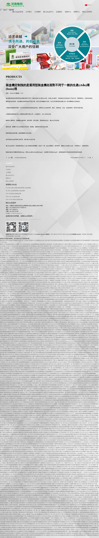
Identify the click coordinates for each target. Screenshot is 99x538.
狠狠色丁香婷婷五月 (89, 438)
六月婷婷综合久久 (44, 499)
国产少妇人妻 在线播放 (35, 514)
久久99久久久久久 (74, 320)
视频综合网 (22, 269)
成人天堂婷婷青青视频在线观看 (43, 504)
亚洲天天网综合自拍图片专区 (54, 358)
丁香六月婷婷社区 (7, 432)
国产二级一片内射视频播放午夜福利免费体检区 (80, 476)
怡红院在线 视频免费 (6, 457)
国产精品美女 (8, 368)
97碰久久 (6, 267)
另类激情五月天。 (56, 425)
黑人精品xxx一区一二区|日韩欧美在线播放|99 (30, 392)
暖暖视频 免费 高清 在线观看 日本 (39, 413)
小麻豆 (88, 506)
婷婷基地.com (41, 339)
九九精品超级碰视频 (92, 466)
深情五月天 (12, 381)
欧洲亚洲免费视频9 (14, 387)
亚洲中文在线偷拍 (91, 409)
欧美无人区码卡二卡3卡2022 (40, 516)
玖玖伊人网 (18, 322)
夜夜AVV (96, 364)
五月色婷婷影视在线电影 (36, 362)
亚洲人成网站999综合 (31, 248)
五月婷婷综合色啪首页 (91, 341)
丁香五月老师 (70, 428)
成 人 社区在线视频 (41, 497)
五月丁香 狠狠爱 (23, 482)
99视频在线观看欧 (36, 394)
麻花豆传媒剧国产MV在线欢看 (56, 333)
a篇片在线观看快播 (9, 352)
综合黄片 (13, 461)
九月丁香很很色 (12, 282)
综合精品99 (36, 348)
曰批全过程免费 (59, 299)
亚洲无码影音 (91, 356)
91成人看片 (73, 426)
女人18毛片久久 (71, 312)
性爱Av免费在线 (21, 442)
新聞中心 (77, 12)
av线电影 (17, 305)
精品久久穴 (83, 314)
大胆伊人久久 (70, 350)
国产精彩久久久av (74, 267)
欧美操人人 (80, 438)
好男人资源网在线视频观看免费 (18, 263)
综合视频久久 (66, 250)
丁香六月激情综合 (11, 520)
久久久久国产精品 (93, 480)
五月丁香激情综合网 (11, 257)
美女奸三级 (57, 406)
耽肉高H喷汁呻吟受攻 (71, 291)
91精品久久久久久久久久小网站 (83, 432)
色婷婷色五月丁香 (27, 343)
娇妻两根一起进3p (20, 265)
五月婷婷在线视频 (27, 398)
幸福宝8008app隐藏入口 (51, 272)
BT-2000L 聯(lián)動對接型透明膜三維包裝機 (18, 188)
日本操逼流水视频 (8, 400)
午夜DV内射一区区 (54, 286)
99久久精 (20, 463)
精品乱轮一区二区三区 (74, 430)
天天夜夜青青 (16, 413)
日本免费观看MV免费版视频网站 (39, 423)
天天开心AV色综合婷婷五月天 (83, 518)
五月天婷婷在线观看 (61, 305)
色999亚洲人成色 (81, 318)
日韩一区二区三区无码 (60, 445)
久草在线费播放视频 (23, 430)
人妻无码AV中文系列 (23, 512)
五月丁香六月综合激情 (20, 438)
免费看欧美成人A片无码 (70, 440)
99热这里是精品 (46, 345)
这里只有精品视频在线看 (80, 316)
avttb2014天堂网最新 (12, 445)
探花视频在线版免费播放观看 (56, 531)
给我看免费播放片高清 (36, 518)
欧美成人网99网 (74, 333)
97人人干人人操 (65, 356)
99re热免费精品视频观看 (39, 487)
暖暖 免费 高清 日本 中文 (43, 417)
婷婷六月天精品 (64, 387)
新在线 (68, 333)
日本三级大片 (74, 276)
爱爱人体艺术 (43, 388)
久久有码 (45, 506)
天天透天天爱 (51, 503)
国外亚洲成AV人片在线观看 (47, 305)
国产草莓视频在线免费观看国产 (47, 248)
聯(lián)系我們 (87, 12)
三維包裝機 (17, 236)
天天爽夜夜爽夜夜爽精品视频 (54, 455)
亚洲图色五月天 (50, 533)
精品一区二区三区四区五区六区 (34, 265)
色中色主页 (69, 263)
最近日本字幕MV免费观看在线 (71, 358)
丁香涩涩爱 (80, 387)
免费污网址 (69, 316)
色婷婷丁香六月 (20, 470)
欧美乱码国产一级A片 (91, 388)
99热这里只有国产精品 (67, 339)
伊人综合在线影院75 (73, 423)
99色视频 (29, 523)
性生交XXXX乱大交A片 (48, 508)
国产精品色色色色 (18, 451)
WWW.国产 (50, 366)
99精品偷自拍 (71, 398)
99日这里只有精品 (17, 328)
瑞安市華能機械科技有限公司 (26, 234)
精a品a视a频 (3, 508)
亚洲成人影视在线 (76, 468)
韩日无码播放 (91, 347)
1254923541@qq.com (16, 213)
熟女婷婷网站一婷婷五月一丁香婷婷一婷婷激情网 (29, 301)
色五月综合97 (58, 468)
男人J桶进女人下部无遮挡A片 (74, 379)
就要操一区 (60, 307)
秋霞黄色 (91, 512)
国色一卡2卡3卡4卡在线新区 (24, 360)
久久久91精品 (70, 272)
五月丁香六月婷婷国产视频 (34, 345)
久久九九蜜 (84, 480)
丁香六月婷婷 (8, 288)
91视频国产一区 (48, 518)
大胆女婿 (52, 489)
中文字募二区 (42, 299)
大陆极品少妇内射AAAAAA (72, 480)
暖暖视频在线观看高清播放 (61, 400)
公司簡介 (29, 12)
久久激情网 (72, 415)
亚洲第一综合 (56, 398)
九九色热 (12, 470)
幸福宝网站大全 (54, 373)
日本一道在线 (60, 459)
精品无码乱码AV (9, 364)
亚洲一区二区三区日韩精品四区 (36, 352)
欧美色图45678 (69, 464)
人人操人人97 (87, 415)
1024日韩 (27, 428)
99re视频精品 (38, 489)
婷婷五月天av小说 (42, 461)
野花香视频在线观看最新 (35, 506)
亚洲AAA (4, 421)
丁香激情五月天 (84, 489)
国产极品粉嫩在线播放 (48, 478)
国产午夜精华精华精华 (25, 347)
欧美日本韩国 (27, 451)
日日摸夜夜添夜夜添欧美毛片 (28, 339)
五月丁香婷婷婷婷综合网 (33, 269)
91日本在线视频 (53, 432)
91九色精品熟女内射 (16, 329)
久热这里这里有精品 (76, 328)
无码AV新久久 (30, 504)
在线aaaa (83, 430)
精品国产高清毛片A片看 (49, 476)
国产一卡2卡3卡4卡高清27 (40, 531)
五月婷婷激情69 (10, 322)
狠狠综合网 (3, 491)
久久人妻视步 (13, 411)
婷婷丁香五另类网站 (9, 259)
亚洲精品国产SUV (16, 324)
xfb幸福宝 (83, 362)
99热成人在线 (60, 259)
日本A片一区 (27, 411)
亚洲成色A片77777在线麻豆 (63, 269)
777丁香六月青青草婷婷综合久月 (35, 400)
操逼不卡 (44, 459)
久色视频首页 (83, 333)
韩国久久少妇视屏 (55, 413)
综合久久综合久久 (48, 482)
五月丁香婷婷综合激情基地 (50, 453)
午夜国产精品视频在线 (79, 506)
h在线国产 (52, 269)
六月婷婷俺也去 (21, 276)
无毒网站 (45, 276)
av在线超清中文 (30, 442)
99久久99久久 (35, 485)
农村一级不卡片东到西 (18, 457)
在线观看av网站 (17, 432)
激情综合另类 (65, 503)
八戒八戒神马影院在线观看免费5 (65, 297)
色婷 (49, 506)
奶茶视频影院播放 (87, 445)
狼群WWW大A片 (15, 250)
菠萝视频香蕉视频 (78, 263)
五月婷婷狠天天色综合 (62, 472)
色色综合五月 (68, 303)
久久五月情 (42, 520)
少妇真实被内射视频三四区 (43, 320)
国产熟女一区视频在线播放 (79, 352)
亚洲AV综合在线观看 (50, 426)
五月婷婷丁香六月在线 (8, 316)
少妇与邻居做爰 (72, 360)
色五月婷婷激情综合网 (79, 278)
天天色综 (51, 310)
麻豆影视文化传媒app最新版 (26, 288)
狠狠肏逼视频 (59, 290)
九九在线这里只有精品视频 (8, 310)
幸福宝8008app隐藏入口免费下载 (66, 483)
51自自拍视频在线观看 (27, 305)
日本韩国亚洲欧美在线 (8, 478)
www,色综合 (80, 447)
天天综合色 (38, 282)
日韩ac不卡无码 (19, 259)
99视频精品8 (48, 255)
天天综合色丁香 (72, 510)
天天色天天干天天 (44, 354)
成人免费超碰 (50, 318)
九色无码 (39, 451)
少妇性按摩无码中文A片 (30, 474)
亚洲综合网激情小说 (67, 288)
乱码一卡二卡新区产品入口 (65, 463)
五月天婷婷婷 (8, 413)
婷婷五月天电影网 (74, 252)
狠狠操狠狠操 (50, 299)
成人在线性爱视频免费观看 (42, 493)
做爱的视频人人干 (17, 419)
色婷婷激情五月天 (90, 272)
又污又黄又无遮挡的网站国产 (31, 463)
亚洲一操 (31, 430)
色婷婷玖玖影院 (48, 445)
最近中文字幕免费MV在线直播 (18, 506)
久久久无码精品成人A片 (28, 537)
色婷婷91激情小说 (62, 476)
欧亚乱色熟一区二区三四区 (22, 510)
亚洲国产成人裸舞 (62, 485)
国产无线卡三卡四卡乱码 (7, 265)
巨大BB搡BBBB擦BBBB (79, 354)
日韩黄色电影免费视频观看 (68, 286)
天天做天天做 (9, 246)
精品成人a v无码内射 (27, 324)
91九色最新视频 (42, 501)
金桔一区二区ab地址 (59, 409)
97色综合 (63, 280)
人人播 (10, 503)
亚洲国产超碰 (64, 404)
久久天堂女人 (48, 301)
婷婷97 (51, 377)
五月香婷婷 (23, 426)
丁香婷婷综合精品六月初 (42, 286)
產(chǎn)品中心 (48, 12)
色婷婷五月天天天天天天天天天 (26, 295)
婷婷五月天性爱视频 (34, 328)
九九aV (34, 369)
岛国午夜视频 (86, 328)
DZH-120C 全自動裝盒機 (13, 196)
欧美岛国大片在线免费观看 (26, 371)
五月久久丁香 (57, 495)
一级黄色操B (66, 301)
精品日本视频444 (22, 449)
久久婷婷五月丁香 (24, 278)
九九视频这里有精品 (43, 259)
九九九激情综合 (27, 333)
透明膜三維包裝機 (87, 234)
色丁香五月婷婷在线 (70, 246)
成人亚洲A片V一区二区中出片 (72, 385)
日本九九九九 (84, 392)
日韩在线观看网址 (40, 533)
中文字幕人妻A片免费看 (83, 377)
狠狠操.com (59, 478)
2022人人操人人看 (56, 322)
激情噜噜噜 (90, 470)
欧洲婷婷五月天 (59, 480)
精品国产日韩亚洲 (29, 533)
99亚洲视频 (15, 373)
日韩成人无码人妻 (8, 337)
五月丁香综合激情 (35, 508)
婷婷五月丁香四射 (30, 364)
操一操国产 (75, 482)
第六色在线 (68, 482)
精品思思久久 (45, 373)
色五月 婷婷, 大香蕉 (22, 290)
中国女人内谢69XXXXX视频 (43, 295)
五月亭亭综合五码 (26, 455)
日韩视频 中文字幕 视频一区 (73, 516)
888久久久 (10, 508)
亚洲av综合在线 (8, 307)
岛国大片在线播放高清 (33, 495)
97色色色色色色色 (82, 286)
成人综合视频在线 (23, 257)
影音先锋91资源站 (54, 274)
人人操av (2, 512)
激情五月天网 (62, 272)
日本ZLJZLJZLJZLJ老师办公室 (12, 354)
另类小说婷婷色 (91, 291)
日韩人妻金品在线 (74, 400)
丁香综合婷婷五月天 (25, 369)
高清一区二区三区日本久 (42, 430)
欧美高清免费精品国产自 (91, 307)
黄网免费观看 (79, 535)
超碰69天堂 (9, 388)
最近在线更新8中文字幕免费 (81, 303)
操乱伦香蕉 (66, 529)
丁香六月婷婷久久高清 (16, 341)
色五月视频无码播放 (40, 472)
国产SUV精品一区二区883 (9, 430)
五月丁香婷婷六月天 (72, 504)
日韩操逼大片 (5, 341)
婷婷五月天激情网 (29, 489)
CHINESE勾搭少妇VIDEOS (82, 368)
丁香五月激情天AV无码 (20, 297)
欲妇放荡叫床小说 (88, 463)
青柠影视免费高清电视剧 (62, 253)
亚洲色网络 (73, 335)
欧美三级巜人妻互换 (11, 512)
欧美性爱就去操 (4, 525)
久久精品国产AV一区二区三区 (80, 396)
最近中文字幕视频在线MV (7, 244)
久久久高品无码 (82, 291)
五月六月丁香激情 (60, 489)
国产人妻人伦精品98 (32, 250)
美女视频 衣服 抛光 (11, 527)
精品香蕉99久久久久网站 (22, 459)
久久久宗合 (64, 398)
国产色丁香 (11, 421)
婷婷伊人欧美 (60, 291)
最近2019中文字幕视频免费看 (47, 485)
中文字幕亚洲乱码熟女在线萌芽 (57, 263)
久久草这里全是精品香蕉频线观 (9, 314)
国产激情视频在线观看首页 (17, 284)
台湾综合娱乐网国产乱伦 (55, 276)
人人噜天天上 (85, 369)
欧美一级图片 (44, 307)
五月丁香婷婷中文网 (89, 244)
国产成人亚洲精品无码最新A (84, 329)
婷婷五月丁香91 (88, 426)
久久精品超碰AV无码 (24, 326)
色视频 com (84, 358)
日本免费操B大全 (27, 522)
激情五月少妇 (94, 506)
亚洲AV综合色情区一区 (73, 392)
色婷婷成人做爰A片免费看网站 (71, 478)
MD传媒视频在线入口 (62, 383)
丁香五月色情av (61, 312)
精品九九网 (31, 320)
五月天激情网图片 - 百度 (28, 447)
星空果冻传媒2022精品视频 (25, 274)
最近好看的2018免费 (17, 535)
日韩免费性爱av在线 (21, 495)
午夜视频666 (83, 320)
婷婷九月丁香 (25, 501)
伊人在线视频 (23, 286)
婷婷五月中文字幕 (28, 280)
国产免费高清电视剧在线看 (54, 309)
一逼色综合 (53, 348)
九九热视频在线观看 (83, 271)
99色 (48, 523)
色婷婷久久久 (83, 495)
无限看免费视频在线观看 (38, 326)
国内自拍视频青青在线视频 (78, 371)
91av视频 (57, 360)
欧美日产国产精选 (76, 301)
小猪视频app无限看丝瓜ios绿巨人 (39, 377)
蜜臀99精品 (52, 271)
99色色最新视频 (4, 343)
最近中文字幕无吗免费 (83, 407)
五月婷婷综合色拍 (38, 434)
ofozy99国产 (68, 354)
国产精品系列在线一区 (41, 457)
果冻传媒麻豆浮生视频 (78, 331)
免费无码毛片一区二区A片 (83, 326)
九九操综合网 (5, 470)
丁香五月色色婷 (64, 470)
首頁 (7, 79)
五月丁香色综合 (65, 381)
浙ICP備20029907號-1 (57, 234)
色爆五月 (54, 483)
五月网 (27, 529)
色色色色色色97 (72, 343)
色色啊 (19, 282)
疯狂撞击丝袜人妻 (63, 453)
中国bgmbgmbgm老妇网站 (42, 288)
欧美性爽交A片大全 (13, 339)
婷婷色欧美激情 (34, 499)
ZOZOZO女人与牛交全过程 (66, 421)
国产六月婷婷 (50, 487)
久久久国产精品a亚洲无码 (90, 312)
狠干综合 (68, 489)
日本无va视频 (35, 425)
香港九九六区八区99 (50, 383)
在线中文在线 (66, 468)
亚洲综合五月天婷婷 (30, 310)
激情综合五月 (64, 413)
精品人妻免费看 (14, 485)
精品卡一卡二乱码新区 (59, 504)
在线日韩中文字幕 (91, 362)
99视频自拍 (6, 428)
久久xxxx (26, 423)
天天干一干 (6, 329)
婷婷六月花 (80, 499)
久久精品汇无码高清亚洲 (73, 337)
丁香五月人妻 (12, 442)
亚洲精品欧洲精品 (36, 368)
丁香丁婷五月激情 (49, 293)
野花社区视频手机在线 (84, 276)
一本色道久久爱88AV (86, 280)
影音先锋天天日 (71, 497)
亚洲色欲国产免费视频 (13, 320)
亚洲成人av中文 (77, 265)
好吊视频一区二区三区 (51, 252)
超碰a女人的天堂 (14, 369)
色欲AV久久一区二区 (31, 478)
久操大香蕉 (33, 529)
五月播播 (6, 483)
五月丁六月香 (88, 293)
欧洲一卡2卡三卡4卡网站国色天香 (37, 263)
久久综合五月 (8, 409)
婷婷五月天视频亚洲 (87, 468)
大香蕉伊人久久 (56, 362)
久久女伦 (17, 316)
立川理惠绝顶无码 (82, 440)
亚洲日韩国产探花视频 (86, 267)
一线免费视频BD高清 (75, 295)
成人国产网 (54, 314)
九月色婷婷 (67, 371)
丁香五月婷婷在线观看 (49, 464)
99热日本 (92, 369)
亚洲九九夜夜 (33, 501)
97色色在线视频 (82, 322)
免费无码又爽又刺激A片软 (55, 261)
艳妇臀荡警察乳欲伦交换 (63, 474)
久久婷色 (79, 425)
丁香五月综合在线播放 (73, 362)
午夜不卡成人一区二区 (83, 335)
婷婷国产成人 (28, 293)
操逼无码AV (60, 371)
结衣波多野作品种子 (35, 466)
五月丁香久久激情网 (54, 466)
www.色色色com (4, 375)
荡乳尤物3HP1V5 (60, 244)
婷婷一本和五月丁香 (46, 495)
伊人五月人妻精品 (48, 343)
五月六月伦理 (83, 364)
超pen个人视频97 (55, 447)
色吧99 (30, 348)
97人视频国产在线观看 (53, 280)
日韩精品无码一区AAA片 (34, 303)
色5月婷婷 (25, 432)
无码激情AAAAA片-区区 (7, 523)
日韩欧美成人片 (44, 348)
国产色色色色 (13, 375)
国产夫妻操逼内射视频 (90, 535)
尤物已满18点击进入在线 (9, 280)
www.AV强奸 (3, 348)
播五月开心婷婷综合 (49, 411)
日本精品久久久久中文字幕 (7, 390)
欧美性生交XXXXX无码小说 (30, 354)
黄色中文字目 (19, 415)
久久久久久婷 (77, 369)
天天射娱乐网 (73, 407)
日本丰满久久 (75, 512)
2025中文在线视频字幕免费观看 (78, 284)
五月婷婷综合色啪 (8, 531)
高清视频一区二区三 (74, 449)
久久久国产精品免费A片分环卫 (61, 335)
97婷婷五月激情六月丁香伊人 (64, 278)
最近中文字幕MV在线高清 (11, 417)
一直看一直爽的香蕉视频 (47, 468)
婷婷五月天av (84, 337)
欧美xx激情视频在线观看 (44, 483)
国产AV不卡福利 (19, 478)
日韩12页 (19, 522)
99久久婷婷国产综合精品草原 (69, 394)
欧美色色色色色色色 (65, 352)
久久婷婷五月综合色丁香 (83, 461)
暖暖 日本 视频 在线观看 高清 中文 (26, 255)
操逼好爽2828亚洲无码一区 (47, 244)
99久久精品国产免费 (37, 347)
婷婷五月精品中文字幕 (40, 280)
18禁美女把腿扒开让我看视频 (33, 314)
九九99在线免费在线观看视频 (35, 426)
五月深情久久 (49, 520)
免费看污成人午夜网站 (28, 329)
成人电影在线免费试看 (63, 426)
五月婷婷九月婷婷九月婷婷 (36, 406)
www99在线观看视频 (16, 253)
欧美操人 (20, 411)
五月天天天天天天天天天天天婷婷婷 (62, 345)
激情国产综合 (61, 379)
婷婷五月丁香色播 (26, 337)
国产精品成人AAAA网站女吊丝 (86, 360)
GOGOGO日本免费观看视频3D (72, 442)
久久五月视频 (37, 291)
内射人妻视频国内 (50, 278)
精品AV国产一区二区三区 (70, 271)
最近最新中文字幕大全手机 (8, 255)
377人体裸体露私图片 (78, 310)
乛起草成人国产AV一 (8, 297)
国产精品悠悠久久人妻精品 (90, 253)
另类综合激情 (60, 354)
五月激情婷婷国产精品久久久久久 (56, 497)
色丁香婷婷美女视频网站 (60, 343)
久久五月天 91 (17, 455)
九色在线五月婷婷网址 (21, 348)
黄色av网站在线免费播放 (77, 293)
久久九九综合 (13, 449)
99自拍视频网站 (19, 421)
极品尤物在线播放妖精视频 (83, 413)
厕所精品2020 (39, 329)
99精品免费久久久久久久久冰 (49, 324)
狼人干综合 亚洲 (24, 499)
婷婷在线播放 (60, 464)
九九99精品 (73, 472)
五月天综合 (34, 299)
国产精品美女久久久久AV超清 (59, 320)
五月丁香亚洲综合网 (83, 343)
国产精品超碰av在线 (77, 523)
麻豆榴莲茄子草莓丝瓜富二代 (81, 464)
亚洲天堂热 (50, 501)
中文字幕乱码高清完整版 (46, 444)
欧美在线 (90, 364)
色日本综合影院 (7, 516)
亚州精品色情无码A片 (58, 255)
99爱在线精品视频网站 (64, 314)
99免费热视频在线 (60, 533)
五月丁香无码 (20, 520)
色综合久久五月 (86, 339)
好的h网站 (23, 250)
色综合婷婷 (47, 257)
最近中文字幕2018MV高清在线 (36, 252)
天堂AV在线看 (44, 269)
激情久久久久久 (86, 491)
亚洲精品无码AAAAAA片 (35, 482)
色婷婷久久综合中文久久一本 (49, 463)
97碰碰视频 (64, 329)
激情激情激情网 (37, 343)
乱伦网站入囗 (5, 250)
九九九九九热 (47, 362)
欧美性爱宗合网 (58, 529)
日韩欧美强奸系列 (59, 366)
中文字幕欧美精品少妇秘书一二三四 (54, 265)
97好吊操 (42, 358)
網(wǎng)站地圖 (67, 234)
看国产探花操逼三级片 (56, 417)
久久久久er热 (87, 419)
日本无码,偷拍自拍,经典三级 (68, 447)
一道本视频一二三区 (70, 307)
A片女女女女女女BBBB (86, 400)
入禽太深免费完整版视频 (81, 525)
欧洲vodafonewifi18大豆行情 (89, 478)
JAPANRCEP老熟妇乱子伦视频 (26, 375)
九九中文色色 (80, 307)
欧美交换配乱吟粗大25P (47, 419)
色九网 (66, 366)
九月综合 (15, 288)
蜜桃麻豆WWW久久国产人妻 (46, 480)
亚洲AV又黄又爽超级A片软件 (63, 419)
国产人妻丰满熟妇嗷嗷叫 (72, 531)
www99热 (34, 480)
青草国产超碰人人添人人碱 (20, 514)
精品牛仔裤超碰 (13, 269)
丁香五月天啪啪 (51, 369)
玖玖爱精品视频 (85, 261)
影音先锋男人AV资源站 (24, 503)
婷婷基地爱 (18, 345)
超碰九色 (87, 417)
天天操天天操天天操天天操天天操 (52, 451)
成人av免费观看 (11, 434)
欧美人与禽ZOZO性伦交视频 (10, 347)
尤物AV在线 (5, 381)
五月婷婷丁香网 (68, 299)
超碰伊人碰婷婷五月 (10, 272)
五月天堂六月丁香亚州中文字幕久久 (47, 421)
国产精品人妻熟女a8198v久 (39, 261)
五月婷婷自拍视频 (85, 252)
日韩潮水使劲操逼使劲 (40, 309)
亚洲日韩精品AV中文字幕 (11, 444)
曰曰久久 (78, 483)
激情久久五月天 (50, 297)
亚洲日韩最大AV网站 (53, 267)
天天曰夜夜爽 (4, 442)
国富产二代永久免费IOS (39, 455)
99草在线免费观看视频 (22, 362)
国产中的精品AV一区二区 (75, 404)
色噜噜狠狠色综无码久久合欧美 (16, 491)
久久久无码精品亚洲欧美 (24, 476)
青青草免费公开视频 (79, 522)
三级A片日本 (68, 265)
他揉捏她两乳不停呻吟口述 (28, 316)
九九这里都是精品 (42, 316)
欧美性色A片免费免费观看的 (45, 529)
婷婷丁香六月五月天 (54, 428)
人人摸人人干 (29, 291)
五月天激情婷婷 (51, 472)
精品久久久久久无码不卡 (65, 331)
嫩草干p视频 (11, 348)
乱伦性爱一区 (71, 485)
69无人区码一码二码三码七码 (55, 402)
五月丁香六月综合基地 (71, 402)
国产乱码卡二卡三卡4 (47, 438)
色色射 (29, 272)
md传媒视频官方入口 (50, 371)
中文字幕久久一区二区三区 (49, 514)
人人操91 (31, 257)
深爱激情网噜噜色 (5, 366)
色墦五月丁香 (51, 360)
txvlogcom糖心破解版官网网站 (81, 457)
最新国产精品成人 (8, 271)
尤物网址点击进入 (19, 364)
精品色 (24, 345)
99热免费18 (60, 385)
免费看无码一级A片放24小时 (22, 508)
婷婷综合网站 (51, 316)
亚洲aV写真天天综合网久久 (34, 276)
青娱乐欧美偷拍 (88, 387)
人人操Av (19, 343)
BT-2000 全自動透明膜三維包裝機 (15, 190)
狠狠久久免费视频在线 (78, 269)
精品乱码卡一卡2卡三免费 (53, 527)
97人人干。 (72, 413)
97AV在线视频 (15, 426)
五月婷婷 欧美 (32, 271)
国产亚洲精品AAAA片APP (65, 522)
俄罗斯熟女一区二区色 (61, 368)
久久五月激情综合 (66, 512)
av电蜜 (10, 402)
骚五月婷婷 (53, 354)
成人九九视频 (18, 531)
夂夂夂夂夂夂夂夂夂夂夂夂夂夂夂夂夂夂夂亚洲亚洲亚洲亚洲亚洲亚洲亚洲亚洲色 (50, 525)
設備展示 (59, 12)
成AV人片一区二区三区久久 (28, 483)
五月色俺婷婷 (25, 381)
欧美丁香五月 (4, 459)
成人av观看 (21, 314)
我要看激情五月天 (41, 442)
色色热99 (58, 503)
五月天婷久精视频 (27, 531)
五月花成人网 (42, 250)
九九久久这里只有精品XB (29, 396)
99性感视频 (78, 428)
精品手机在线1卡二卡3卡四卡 (15, 385)
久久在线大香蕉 (82, 510)
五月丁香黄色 (24, 320)
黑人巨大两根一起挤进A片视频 (43, 335)
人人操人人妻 (36, 385)
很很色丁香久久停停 (17, 293)
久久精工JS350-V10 (78, 345)
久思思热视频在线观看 (22, 356)
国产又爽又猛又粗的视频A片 (21, 379)
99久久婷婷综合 (67, 309)
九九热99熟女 (33, 459)
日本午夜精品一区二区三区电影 (9, 482)
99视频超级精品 (79, 272)
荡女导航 (44, 360)
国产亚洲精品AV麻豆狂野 (35, 246)
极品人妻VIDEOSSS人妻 (52, 364)
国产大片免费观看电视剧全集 (21, 331)
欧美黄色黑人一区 (55, 499)
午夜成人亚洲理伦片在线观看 (84, 324)
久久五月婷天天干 (92, 510)
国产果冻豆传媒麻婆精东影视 (44, 409)
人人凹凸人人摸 (92, 487)
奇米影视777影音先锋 (56, 440)
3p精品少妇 (19, 280)
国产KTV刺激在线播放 (27, 335)
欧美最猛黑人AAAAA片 (82, 485)
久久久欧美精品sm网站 (65, 457)
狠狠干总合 (64, 360)
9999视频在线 (93, 288)
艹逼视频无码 (12, 295)
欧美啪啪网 (48, 352)
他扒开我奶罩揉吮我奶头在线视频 (87, 381)
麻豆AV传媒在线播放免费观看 (71, 455)
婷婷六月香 (66, 276)
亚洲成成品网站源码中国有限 (54, 442)
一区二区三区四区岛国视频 (41, 274)
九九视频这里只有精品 (68, 451)
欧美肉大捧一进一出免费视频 (84, 398)
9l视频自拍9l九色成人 (32, 436)
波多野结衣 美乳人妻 (54, 284)
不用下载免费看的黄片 (58, 337)
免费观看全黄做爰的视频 (67, 491)
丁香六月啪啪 (27, 516)
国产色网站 (61, 324)
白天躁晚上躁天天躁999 (62, 508)
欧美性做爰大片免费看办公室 (15, 533)
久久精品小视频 (72, 501)
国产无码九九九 (49, 253)
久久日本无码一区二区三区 (66, 432)
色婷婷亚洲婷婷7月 (75, 470)
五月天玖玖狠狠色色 (42, 271)
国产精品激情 (80, 503)
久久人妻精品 (75, 495)
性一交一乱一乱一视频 (37, 510)
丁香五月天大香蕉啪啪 (73, 444)
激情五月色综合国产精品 (51, 328)
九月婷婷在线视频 (61, 316)
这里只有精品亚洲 (70, 255)
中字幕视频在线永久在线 (79, 309)
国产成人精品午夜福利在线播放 (37, 297)
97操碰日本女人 (58, 520)
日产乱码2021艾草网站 (70, 417)
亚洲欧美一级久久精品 (41, 415)
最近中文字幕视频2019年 (26, 464)
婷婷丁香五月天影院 (17, 333)
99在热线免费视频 (18, 487)
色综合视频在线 (73, 383)
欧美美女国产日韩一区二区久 (24, 434)
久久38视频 (45, 303)
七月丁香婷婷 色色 (46, 337)
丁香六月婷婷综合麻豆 (72, 280)
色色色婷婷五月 (67, 396)
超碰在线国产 (94, 457)
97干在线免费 (89, 514)
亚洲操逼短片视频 (11, 522)
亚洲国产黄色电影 (12, 394)
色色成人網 (31, 432)
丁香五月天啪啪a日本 (69, 518)
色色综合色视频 (38, 257)
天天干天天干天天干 (20, 523)
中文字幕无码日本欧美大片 (56, 303)
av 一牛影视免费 (89, 501)
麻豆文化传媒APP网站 (38, 272)
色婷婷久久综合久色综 (84, 402)
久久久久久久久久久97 (30, 421)
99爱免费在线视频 (55, 407)
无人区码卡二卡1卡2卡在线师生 (78, 390)
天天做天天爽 (92, 348)
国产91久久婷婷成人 (79, 299)
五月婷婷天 (7, 318)
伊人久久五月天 (6, 426)
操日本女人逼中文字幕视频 (49, 522)
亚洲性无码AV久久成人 (75, 253)
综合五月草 (84, 290)
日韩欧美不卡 (92, 316)
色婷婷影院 (95, 522)
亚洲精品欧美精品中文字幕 (52, 356)
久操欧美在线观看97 (56, 282)
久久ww (78, 255)
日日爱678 (7, 253)
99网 (41, 328)
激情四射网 (94, 282)
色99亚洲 (19, 474)
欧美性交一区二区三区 (14, 447)
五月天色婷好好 (41, 366)
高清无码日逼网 (63, 375)
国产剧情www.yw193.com (37, 278)
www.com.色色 (37, 398)
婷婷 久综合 (79, 312)
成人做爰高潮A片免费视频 (14, 398)
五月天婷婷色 (35, 491)
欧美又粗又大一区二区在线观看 (39, 428)
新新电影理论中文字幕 (28, 282)
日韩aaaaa (94, 533)
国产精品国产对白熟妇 (86, 434)
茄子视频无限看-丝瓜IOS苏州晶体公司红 (56, 510)
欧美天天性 (30, 402)
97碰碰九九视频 (38, 464)
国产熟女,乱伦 (27, 358)
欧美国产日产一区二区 (48, 368)
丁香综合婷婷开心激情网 (17, 428)
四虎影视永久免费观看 (68, 487)
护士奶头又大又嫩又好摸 (91, 263)
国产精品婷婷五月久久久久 (43, 449)
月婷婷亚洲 (6, 326)
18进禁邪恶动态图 (76, 282)
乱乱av (45, 390)
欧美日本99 (36, 341)
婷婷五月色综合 (88, 499)
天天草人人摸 (31, 449)
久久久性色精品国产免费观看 (48, 379)
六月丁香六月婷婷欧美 (88, 529)
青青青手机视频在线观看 (74, 445)
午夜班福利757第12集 (38, 383)
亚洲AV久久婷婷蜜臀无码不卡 (88, 259)
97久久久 (71, 368)
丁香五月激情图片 (8, 438)
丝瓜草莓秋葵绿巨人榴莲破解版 (22, 368)
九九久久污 (79, 529)
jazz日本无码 (37, 373)
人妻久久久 (11, 459)
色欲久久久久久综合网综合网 (8, 276)
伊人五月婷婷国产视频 (33, 307)
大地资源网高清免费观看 (7, 415)
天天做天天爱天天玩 (51, 326)
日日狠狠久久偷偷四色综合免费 (16, 291)
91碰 (88, 309)
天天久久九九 (14, 326)
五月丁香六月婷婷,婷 (64, 514)
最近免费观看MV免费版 (34, 438)
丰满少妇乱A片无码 (55, 430)
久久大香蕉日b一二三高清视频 (31, 419)
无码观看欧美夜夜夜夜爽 (14, 396)
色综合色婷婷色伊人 (33, 468)
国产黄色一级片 (92, 358)
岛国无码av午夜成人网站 (81, 493)
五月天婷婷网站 (63, 411)
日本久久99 (87, 472)
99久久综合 (88, 522)
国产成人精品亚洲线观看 (21, 246)
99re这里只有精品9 (66, 257)
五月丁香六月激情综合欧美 (36, 356)
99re (34, 415)
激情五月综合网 (72, 425)
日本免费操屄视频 (18, 516)
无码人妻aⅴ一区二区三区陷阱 (78, 356)
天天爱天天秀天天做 (64, 328)
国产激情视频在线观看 (24, 394)
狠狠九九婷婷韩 (27, 341)
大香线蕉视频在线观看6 (68, 527)
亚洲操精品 (80, 426)
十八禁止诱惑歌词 (7, 455)
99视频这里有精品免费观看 (55, 461)
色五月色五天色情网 (89, 404)
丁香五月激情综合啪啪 (8, 345)
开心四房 (18, 352)
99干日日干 (45, 394)
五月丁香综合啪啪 (47, 398)
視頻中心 (68, 12)
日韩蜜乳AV (85, 295)
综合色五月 (80, 436)
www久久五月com (15, 483)
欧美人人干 (59, 271)
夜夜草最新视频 (87, 250)
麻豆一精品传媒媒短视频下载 (12, 501)
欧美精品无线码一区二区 (64, 388)
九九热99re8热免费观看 (8, 495)
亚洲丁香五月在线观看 (17, 472)
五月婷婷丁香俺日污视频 (36, 390)
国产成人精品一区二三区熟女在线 (20, 466)
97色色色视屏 (29, 309)
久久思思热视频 (52, 388)
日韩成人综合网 (44, 341)
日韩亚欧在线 (16, 335)
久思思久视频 (7, 333)
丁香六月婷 (91, 337)
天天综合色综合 (86, 533)
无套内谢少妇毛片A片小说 (26, 445)
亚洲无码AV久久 (52, 331)
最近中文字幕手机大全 (8, 301)
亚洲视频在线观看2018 (60, 501)
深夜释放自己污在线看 (20, 252)
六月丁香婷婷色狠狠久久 (21, 271)
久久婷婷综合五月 (14, 278)
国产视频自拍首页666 (37, 411)
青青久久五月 (31, 253)
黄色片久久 (32, 497)
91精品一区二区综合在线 (22, 244)
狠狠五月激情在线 (42, 284)
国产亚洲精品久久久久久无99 (41, 407)
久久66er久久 (42, 318)
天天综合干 (78, 339)
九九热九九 (74, 373)
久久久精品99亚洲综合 (81, 487)
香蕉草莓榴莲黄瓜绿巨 (69, 461)
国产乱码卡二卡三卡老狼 (49, 291)
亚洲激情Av (3, 396)
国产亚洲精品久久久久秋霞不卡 (18, 493)
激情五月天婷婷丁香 (76, 250)
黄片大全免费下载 (29, 472)
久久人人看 (31, 493)
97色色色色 (85, 257)
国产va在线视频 (56, 329)
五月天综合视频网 (63, 252)
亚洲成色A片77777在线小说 (68, 318)
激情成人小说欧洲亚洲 (9, 299)
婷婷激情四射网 (49, 406)
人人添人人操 (48, 350)
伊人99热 (23, 352)
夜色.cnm (51, 516)
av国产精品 (24, 468)
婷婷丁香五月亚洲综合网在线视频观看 (49, 381)
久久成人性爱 (66, 282)
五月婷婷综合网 (26, 322)
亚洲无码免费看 (71, 377)
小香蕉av (72, 529)
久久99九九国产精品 (66, 506)
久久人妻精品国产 (18, 358)
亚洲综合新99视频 (79, 341)
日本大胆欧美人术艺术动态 (27, 417)
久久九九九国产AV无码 (64, 523)
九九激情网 (94, 413)
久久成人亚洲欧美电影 (22, 377)
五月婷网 (34, 259)
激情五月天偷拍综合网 (24, 267)
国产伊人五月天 (14, 286)
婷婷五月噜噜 (20, 310)
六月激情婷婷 (42, 387)
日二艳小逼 (72, 503)
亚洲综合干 (12, 343)
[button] (49, 63)
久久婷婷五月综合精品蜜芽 (17, 248)
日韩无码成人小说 (74, 453)
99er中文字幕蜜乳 (70, 324)
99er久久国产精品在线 (19, 388)
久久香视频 (46, 489)
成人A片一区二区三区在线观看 (86, 246)
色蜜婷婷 (93, 255)
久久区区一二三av (86, 385)
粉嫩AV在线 (85, 451)
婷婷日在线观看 (76, 257)
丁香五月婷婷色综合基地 (23, 461)
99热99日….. (80, 472)
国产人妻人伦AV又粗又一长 (60, 449)
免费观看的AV (53, 307)
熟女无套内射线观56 (10, 290)
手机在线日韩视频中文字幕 (15, 489)
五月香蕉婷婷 (88, 310)
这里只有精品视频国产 (12, 464)
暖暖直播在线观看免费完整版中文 (67, 436)
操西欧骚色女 (5, 286)
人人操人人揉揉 (27, 415)
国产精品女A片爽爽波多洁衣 (17, 309)
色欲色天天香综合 (37, 470)
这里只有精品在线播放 (44, 322)
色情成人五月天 (8, 252)
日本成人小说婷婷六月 (70, 290)
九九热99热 (19, 299)
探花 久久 (84, 470)
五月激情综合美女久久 (50, 434)
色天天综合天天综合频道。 (54, 250)
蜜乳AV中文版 (17, 409)
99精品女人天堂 (94, 303)
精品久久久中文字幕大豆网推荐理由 (75, 409)
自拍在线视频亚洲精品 (78, 388)
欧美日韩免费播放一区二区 (64, 248)
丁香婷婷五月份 (87, 379)
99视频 (82, 449)
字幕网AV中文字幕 (59, 516)
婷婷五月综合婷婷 (21, 272)
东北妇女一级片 (66, 322)
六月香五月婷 (14, 267)
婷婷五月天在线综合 (14, 468)
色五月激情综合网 (59, 438)
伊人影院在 (12, 525)
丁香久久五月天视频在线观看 (38, 331)
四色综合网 (55, 352)
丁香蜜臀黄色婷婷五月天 (77, 514)
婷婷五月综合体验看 (28, 440)
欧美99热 (57, 318)
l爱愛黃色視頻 (28, 407)
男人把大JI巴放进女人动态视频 (77, 366)
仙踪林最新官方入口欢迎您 (9, 404)
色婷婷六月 (9, 335)
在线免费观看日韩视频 (6, 518)
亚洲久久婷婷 (46, 314)
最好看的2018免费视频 (17, 366)
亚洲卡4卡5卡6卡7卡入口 (26, 373)
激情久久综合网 (36, 337)
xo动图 (40, 459)
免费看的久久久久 (11, 377)
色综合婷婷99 (79, 297)
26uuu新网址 (72, 387)
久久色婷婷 (27, 259)
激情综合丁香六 (71, 326)
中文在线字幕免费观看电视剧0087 (28, 444)
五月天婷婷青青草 (7, 379)
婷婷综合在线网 (55, 506)
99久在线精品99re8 (41, 375)
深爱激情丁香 (47, 246)
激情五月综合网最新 (21, 303)
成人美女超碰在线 (60, 535)
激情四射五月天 (92, 333)
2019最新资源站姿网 (77, 419)
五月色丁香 (93, 396)
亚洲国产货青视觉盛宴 (52, 387)
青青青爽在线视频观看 (82, 527)
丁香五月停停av (67, 520)
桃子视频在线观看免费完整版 (71, 261)
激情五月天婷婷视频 (16, 440)
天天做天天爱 (71, 274)
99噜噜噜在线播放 (53, 457)
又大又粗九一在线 (21, 525)
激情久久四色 (60, 348)
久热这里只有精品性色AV (78, 474)
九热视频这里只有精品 (24, 425)
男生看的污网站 (7, 514)
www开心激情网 (4, 485)
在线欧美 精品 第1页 (23, 527)
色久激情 (33, 461)
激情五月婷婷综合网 (31, 284)
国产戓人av (45, 466)
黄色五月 (76, 434)
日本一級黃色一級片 (78, 520)
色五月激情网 (8, 358)
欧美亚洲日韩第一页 (60, 392)
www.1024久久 (27, 487)
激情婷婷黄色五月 (7, 451)
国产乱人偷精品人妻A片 (48, 535)
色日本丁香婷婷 (64, 267)
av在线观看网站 (34, 244)
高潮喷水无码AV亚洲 (53, 375)
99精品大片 (5, 295)
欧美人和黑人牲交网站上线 (17, 529)
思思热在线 (19, 318)
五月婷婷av (45, 432)
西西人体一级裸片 (59, 482)
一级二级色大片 (78, 463)
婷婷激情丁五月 (75, 314)
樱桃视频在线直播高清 (8, 497)
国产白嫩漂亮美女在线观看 (72, 259)
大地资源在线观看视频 (60, 377)
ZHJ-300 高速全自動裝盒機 (13, 193)
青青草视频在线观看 (85, 531)
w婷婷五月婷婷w (89, 447)
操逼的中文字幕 (88, 523)
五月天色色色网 (40, 253)
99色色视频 (52, 415)
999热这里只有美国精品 (59, 350)
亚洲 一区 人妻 (24, 390)
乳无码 (79, 290)
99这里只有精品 (36, 503)
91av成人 (64, 362)
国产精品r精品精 (39, 445)
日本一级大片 (36, 358)
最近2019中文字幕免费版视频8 (87, 373)
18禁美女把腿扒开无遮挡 (24, 480)
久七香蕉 (56, 491)
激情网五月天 (94, 309)
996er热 (39, 478)
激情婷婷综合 (80, 417)
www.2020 (34, 322)
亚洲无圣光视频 (36, 522)
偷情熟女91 (36, 333)
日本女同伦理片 (24, 413)
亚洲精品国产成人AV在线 (87, 444)
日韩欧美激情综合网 (70, 438)
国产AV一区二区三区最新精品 (85, 375)
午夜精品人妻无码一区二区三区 (58, 423)
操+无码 (34, 451)
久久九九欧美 (54, 523)
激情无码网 (37, 324)
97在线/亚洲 (91, 322)
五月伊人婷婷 (85, 428)
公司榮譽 (37, 12)
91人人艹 (18, 381)
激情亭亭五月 (93, 489)
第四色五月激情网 (12, 392)
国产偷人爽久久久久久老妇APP (35, 350)
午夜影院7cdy (43, 333)
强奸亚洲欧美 (72, 329)
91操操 (85, 425)
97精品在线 (17, 337)
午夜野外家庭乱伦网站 (60, 444)
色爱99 (77, 364)
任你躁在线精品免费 (54, 394)
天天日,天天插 (40, 255)
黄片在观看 (64, 430)
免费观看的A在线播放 (84, 394)
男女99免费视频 (39, 371)
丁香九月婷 (70, 493)
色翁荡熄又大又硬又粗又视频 (51, 470)
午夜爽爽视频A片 (94, 392)
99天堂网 (25, 328)
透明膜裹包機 (9, 236)
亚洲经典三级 (46, 282)
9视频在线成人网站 (55, 288)
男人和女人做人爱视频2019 (53, 339)
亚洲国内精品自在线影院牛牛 (43, 404)
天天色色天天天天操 (90, 520)
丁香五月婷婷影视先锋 (40, 402)
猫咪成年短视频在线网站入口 (21, 518)
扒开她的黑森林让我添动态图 (63, 310)
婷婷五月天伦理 (40, 364)
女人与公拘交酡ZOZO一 (19, 350)
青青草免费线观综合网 (81, 274)
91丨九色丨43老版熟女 (32, 388)
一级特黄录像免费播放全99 (75, 305)
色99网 (91, 485)
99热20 (18, 390)
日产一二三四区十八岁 (8, 303)
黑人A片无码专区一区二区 (67, 364)
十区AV (13, 318)
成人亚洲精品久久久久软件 (86, 482)
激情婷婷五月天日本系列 (72, 348)
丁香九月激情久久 (41, 369)
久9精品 (71, 411)
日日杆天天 (89, 331)
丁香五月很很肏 (26, 383)
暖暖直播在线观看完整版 (14, 537)
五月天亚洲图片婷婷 (80, 350)
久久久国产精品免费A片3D (81, 288)
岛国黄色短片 (49, 400)
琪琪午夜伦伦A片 (66, 495)
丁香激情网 (83, 508)
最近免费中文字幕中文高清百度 (39, 312)
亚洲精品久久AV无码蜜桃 (7, 305)
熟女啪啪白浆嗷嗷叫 (16, 383)
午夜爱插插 (65, 390)
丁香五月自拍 (52, 459)
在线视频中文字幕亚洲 (30, 366)
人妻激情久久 (38, 453)
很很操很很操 (37, 360)
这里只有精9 (73, 381)
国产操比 (25, 406)
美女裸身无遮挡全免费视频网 (32, 535)
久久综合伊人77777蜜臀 (31, 520)
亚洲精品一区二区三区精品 (68, 499)
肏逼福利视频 (27, 299)
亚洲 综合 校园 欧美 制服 (46, 491)
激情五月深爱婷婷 (49, 392)
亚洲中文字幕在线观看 (80, 347)
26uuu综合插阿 (4, 468)
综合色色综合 (64, 407)
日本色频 (15, 503)
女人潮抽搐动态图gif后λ (50, 347)
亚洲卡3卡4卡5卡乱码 (14, 453)
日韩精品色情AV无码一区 (28, 409)
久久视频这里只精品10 (9, 360)
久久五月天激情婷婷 (45, 425)
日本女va (63, 428)
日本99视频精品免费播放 (85, 504)
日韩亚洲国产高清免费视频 (48, 385)
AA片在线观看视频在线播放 (15, 406)
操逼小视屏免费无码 (38, 293)
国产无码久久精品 (9, 510)
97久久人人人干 (92, 274)
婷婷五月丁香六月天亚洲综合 (57, 341)
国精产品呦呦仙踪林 (25, 485)
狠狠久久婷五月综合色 (11, 504)
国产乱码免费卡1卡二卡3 (43, 447)
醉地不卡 (44, 503)
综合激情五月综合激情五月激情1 (46, 474)
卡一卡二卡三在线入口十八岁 (64, 369)
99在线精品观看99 (34, 379)
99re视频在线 (81, 501)
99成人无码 (52, 259)
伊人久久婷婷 (75, 489)
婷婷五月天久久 (4, 284)
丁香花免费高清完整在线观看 (29, 387)
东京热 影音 (93, 407)
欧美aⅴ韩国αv (64, 284)
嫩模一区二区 (34, 381)
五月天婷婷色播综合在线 (35, 290)
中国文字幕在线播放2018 (62, 293)
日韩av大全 (63, 274)
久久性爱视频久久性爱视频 (82, 406)
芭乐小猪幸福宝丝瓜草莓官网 (37, 527)
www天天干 (90, 350)
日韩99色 (36, 305)
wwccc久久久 (70, 341)
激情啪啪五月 (82, 466)
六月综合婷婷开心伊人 (58, 246)
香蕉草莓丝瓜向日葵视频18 (65, 347)
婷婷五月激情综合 (56, 257)
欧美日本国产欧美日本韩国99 (60, 295)
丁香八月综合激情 (74, 508)
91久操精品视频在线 (65, 373)
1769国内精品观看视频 (20, 307)
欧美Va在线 (38, 432)
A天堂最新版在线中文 (67, 406)
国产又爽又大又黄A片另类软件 (74, 244)
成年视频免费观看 (57, 301)
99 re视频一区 (56, 404)
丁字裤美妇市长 (90, 354)
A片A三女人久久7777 (49, 290)
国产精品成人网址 (37, 476)
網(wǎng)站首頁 (17, 12)
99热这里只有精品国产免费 (73, 533)
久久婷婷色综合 (85, 255)
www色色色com (85, 442)
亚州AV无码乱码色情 (42, 310)
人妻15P (95, 523)
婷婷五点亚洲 (53, 312)
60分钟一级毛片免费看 (80, 411)
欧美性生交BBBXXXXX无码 (87, 383)
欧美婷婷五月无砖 (55, 512)
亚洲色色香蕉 (47, 329)
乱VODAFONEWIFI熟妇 (55, 390)
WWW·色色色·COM (20, 436)
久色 (57, 411)
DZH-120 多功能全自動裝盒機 (14, 199)
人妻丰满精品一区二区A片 (42, 440)
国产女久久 (90, 371)
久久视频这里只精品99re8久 (54, 396)
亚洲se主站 (79, 451)
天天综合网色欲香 (93, 440)
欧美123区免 (79, 415)
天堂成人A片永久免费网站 (79, 248)
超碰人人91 (83, 453)
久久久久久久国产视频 (81, 421)
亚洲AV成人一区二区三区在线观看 (21, 261)
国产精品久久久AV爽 (87, 455)
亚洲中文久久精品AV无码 (17, 312)
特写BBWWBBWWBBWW (30, 318)
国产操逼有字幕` (86, 282)
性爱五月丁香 (4, 309)
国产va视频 (3, 394)
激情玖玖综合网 (70, 535)
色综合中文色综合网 (10, 476)
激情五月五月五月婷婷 (62, 415)
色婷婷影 (27, 491)
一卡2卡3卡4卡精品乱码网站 (66, 434)
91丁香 (25, 253)
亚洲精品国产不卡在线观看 (39, 267)
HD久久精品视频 (10, 356)
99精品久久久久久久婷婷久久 (26, 404)
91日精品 (27, 312)
